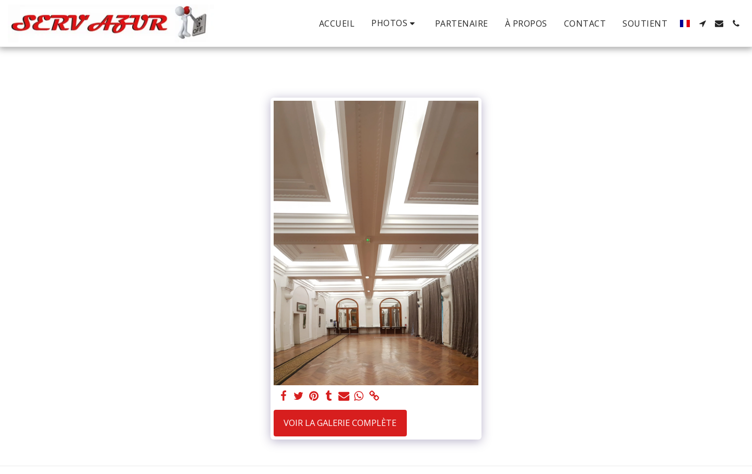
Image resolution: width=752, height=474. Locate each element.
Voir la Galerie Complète (340, 423)
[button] (394, 23)
